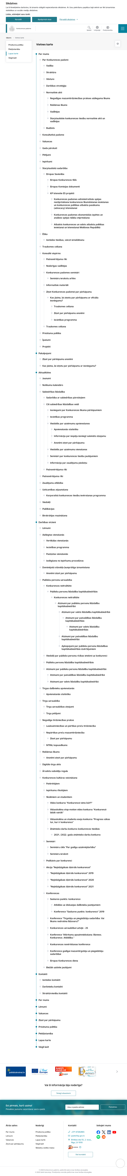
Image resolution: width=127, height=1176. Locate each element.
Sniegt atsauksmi (63, 1093)
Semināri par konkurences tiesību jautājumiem (74, 456)
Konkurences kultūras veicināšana (59, 777)
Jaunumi (46, 378)
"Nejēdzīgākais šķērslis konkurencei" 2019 (72, 873)
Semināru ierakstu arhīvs (63, 278)
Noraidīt (18, 19)
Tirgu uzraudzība (51, 700)
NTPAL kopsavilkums (56, 745)
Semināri (50, 841)
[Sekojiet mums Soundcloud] (104, 1137)
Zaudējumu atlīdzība (52, 483)
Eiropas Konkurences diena (64, 960)
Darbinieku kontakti (52, 986)
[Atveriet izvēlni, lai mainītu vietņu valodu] (97, 29)
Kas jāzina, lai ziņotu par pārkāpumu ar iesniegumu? (69, 365)
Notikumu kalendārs (52, 385)
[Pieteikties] (112, 1107)
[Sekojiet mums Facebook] (98, 1132)
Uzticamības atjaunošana (55, 489)
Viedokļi (46, 502)
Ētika (45, 234)
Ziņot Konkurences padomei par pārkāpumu (69, 291)
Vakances (47, 141)
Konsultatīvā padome (53, 134)
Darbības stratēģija (56, 85)
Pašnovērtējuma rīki (56, 259)
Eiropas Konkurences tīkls (63, 179)
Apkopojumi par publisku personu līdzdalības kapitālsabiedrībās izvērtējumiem (85, 647)
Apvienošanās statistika (66, 429)
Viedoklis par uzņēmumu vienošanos (68, 449)
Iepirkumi (47, 161)
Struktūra (51, 72)
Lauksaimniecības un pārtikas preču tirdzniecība (71, 726)
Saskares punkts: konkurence (65, 899)
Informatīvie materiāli (57, 285)
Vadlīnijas (55, 111)
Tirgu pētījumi (53, 713)
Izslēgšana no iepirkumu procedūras (65, 560)
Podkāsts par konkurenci (59, 860)
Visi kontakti (81, 1154)
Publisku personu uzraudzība (57, 580)
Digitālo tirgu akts (51, 764)
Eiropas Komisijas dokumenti (65, 186)
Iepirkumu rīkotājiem (57, 790)
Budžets (50, 128)
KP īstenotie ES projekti (62, 193)
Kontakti (43, 974)
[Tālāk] (117, 1071)
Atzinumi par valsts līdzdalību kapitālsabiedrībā (86, 612)
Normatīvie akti (54, 92)
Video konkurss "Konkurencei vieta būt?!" (71, 802)
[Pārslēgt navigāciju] (122, 28)
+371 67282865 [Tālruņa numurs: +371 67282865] (77, 1132)
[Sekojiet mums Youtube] (114, 1132)
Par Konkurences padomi (55, 59)
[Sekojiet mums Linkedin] (109, 1132)
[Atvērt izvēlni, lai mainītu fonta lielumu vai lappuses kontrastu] (108, 29)
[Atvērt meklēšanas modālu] (89, 29)
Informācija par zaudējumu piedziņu (68, 462)
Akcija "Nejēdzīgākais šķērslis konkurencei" (68, 867)
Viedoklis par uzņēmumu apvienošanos (70, 423)
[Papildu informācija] (80, 1147)
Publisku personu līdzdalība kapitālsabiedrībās (74, 591)
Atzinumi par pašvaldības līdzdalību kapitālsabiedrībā (77, 675)
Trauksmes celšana (52, 246)
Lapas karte (13, 53)
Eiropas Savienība (55, 174)
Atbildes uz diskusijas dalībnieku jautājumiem (77, 904)
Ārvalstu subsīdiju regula (55, 771)
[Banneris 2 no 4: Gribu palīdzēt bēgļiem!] (40, 1071)
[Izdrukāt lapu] (117, 44)
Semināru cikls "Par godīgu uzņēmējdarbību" (73, 847)
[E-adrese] (73, 1147)
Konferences (52, 893)
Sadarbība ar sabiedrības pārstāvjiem (65, 397)
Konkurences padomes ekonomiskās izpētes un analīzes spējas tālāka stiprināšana (78, 216)
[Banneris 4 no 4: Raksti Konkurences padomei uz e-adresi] (87, 1071)
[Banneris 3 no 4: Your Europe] (63, 1071)
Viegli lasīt (12, 58)
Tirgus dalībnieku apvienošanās (58, 688)
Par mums (44, 54)
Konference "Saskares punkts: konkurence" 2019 (79, 911)
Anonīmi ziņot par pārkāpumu (69, 442)
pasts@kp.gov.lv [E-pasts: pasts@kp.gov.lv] (78, 1136)
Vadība (49, 65)
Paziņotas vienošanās (57, 554)
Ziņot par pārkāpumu (61, 738)
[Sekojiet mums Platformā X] (104, 1132)
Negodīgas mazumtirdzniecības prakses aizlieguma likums (80, 98)
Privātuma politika (15, 45)
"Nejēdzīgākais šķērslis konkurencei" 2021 (72, 886)
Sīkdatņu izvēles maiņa (45, 1148)
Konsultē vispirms (51, 253)
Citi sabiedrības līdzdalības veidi (62, 404)
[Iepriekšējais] (10, 1071)
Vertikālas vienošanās (57, 540)
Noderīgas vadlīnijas (56, 265)
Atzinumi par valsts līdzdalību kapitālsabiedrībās (84, 628)
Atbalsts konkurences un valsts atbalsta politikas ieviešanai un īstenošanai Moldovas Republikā (79, 226)
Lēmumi (46, 528)
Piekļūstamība (14, 49)
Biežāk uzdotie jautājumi (58, 967)
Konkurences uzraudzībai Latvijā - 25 (69, 928)
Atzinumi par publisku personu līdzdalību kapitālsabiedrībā (76, 669)
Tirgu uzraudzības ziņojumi (60, 706)
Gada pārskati (49, 148)
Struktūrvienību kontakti (54, 993)
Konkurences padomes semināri (62, 272)
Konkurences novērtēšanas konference (70, 944)
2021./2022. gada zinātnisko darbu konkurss (77, 834)
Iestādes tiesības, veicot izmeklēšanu (65, 240)
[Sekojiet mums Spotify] (98, 1137)
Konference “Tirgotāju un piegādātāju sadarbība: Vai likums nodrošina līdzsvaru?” (77, 920)
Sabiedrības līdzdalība (53, 391)
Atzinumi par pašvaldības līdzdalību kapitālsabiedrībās (83, 619)
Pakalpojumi (45, 353)
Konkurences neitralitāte (59, 585)
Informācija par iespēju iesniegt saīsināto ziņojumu (80, 436)
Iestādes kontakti (51, 980)
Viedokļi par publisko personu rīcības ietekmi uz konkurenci (76, 655)
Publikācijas (48, 508)
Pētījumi (46, 154)
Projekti (46, 346)
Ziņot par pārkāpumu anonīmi (69, 313)
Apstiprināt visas (44, 19)
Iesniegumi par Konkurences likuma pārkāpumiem (76, 410)
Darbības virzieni (47, 522)
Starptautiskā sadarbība (54, 168)
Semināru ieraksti (59, 854)
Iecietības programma (65, 319)
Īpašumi (46, 339)
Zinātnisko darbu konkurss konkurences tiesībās (75, 828)
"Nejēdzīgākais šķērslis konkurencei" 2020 (72, 879)
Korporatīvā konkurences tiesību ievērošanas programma (76, 495)
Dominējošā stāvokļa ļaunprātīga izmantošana (66, 567)
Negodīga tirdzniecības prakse (58, 720)
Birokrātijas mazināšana (54, 515)
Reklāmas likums (58, 105)
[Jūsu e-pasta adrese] (82, 1107)
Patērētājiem (53, 783)
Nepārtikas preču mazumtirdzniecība (65, 732)
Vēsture (50, 79)
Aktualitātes (45, 372)
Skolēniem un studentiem (59, 797)
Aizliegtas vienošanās (53, 534)
